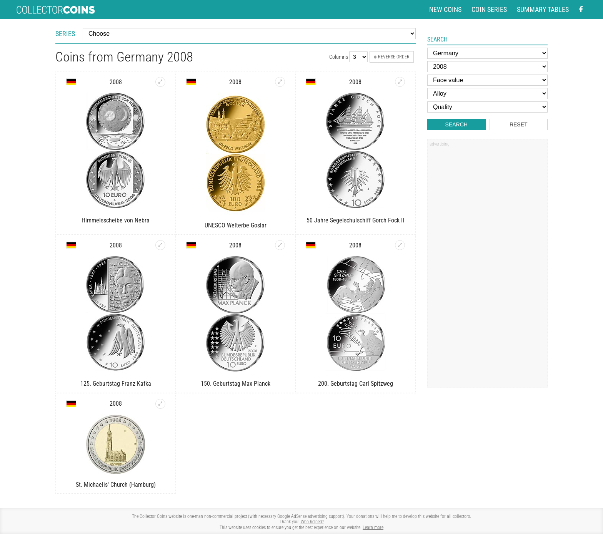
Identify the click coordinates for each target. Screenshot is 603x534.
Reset (519, 124)
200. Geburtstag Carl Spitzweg (355, 383)
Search (456, 124)
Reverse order (392, 57)
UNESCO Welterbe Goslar (236, 225)
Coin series (489, 9)
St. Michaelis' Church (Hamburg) (116, 484)
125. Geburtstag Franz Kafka (115, 383)
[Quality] (487, 107)
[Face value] (487, 80)
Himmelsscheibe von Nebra (116, 220)
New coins (445, 9)
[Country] (487, 53)
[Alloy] (487, 93)
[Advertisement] (487, 266)
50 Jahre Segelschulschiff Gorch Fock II (355, 220)
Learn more (373, 527)
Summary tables (543, 9)
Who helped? (312, 521)
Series (65, 34)
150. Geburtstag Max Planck (235, 383)
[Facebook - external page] (581, 10)
